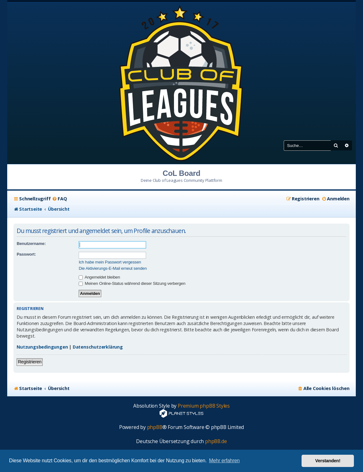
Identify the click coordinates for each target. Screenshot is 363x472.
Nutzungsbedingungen (42, 347)
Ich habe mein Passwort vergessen (110, 262)
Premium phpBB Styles (204, 406)
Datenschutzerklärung (98, 347)
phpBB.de (216, 441)
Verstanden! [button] (327, 460)
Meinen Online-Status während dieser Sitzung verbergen (132, 283)
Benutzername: (31, 243)
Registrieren (29, 361)
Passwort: (26, 254)
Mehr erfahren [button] (224, 460)
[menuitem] (59, 199)
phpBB (154, 427)
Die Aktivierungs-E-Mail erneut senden (113, 268)
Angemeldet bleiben (99, 277)
